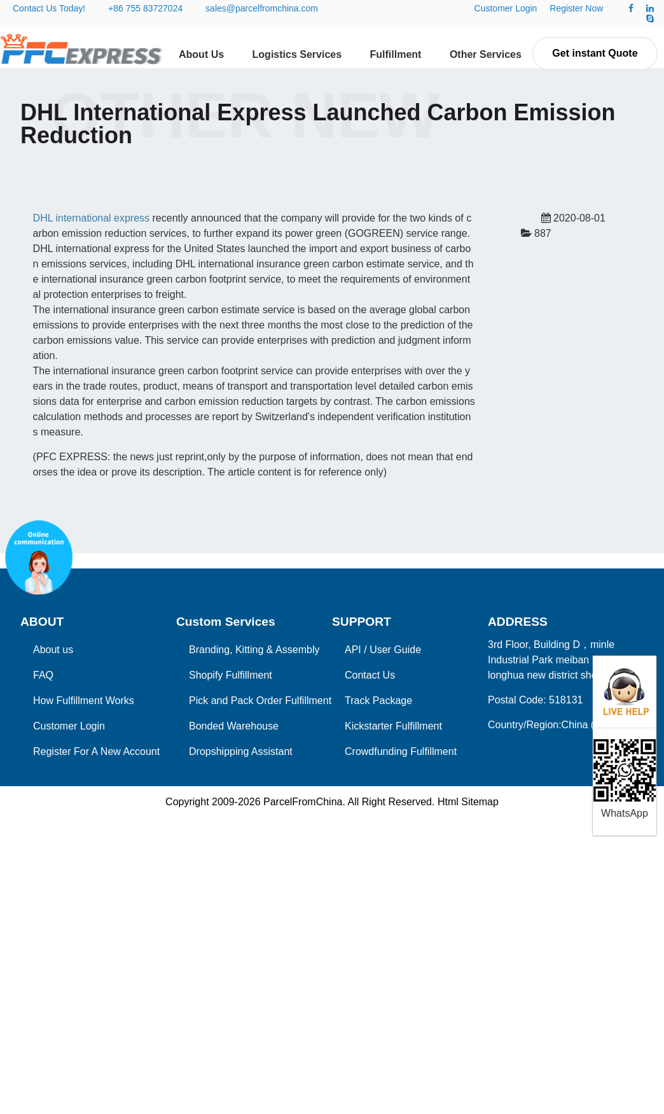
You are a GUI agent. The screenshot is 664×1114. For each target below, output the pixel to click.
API (353, 649)
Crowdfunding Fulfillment (401, 751)
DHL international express (91, 218)
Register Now (576, 8)
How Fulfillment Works (83, 700)
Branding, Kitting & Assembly (254, 649)
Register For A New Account (96, 751)
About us (53, 649)
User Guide (395, 649)
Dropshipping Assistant (241, 751)
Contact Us (370, 675)
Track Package (378, 700)
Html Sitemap (468, 801)
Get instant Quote (594, 53)
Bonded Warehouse (234, 726)
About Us (201, 54)
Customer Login (505, 8)
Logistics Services (297, 54)
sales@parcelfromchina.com (261, 8)
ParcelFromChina (302, 801)
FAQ (43, 675)
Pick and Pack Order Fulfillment (260, 700)
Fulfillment (396, 54)
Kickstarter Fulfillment (393, 726)
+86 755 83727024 (145, 8)
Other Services (486, 54)
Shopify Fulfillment (230, 675)
